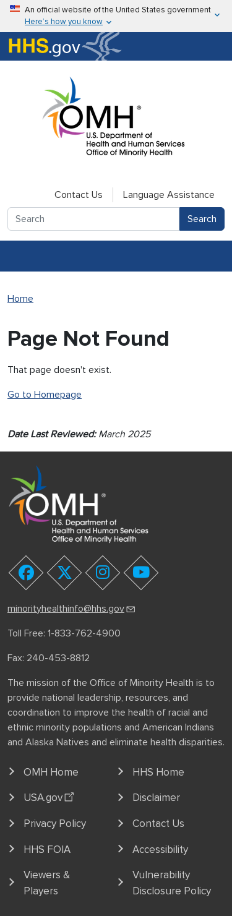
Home (20, 299)
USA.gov (50, 796)
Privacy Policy (55, 823)
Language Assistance (169, 195)
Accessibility (160, 849)
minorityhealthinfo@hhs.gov (72, 608)
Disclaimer (156, 797)
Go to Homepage (44, 394)
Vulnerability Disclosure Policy (171, 882)
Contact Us (78, 195)
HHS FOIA (47, 849)
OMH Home (51, 772)
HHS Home (158, 772)
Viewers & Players (47, 882)
